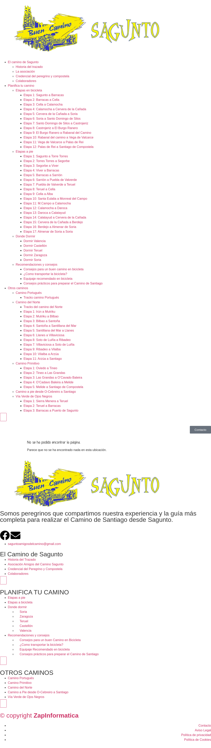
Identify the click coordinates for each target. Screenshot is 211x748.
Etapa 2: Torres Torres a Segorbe (47, 161)
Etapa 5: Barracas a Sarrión (43, 175)
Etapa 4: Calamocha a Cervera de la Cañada (55, 109)
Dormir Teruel (33, 250)
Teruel (24, 621)
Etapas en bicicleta (29, 90)
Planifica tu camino (21, 85)
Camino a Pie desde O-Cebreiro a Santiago (38, 692)
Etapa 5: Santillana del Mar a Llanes (49, 330)
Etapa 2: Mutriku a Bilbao (41, 316)
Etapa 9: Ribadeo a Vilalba (42, 349)
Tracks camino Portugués (41, 297)
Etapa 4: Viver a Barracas (41, 170)
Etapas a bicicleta (20, 602)
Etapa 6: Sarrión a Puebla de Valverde (50, 179)
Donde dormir (17, 607)
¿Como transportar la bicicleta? (45, 274)
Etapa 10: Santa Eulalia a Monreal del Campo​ (55, 198)
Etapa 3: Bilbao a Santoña (42, 321)
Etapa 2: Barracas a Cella (41, 99)
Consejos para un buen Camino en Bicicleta (50, 640)
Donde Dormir (25, 236)
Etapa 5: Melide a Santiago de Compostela (53, 387)
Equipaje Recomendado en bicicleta (45, 649)
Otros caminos (18, 288)
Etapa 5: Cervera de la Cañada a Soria (51, 114)
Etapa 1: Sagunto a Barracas (44, 95)
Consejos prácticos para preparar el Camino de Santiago (63, 283)
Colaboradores (26, 81)
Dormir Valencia (35, 241)
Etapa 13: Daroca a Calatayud (44, 212)
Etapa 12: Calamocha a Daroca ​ (46, 208)
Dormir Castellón (35, 245)
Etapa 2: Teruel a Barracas (42, 405)
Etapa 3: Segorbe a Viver (41, 165)
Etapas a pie (24, 151)
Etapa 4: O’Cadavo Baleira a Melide (48, 382)
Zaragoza (26, 616)
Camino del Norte (28, 302)
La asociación (25, 71)
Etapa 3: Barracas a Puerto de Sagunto (51, 410)
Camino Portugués (29, 292)
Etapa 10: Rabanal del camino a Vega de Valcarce (58, 137)
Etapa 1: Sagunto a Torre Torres (46, 156)
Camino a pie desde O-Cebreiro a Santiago (46, 391)
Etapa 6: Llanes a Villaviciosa (44, 335)
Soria (23, 611)
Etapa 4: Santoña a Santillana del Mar (50, 325)
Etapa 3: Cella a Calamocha (43, 104)
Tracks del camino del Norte (43, 307)
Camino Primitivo (27, 363)
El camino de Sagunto (23, 62)
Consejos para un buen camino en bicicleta (54, 269)
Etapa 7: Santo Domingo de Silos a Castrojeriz (56, 123)
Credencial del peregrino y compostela (42, 76)
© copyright (39, 715)
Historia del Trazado (22, 559)
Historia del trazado (29, 66)
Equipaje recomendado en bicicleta (48, 278)
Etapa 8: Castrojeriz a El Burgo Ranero (51, 128)
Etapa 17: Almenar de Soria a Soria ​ (49, 231)
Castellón (26, 626)
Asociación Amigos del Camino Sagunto (36, 564)
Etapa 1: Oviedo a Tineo (40, 368)
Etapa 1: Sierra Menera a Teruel (46, 401)
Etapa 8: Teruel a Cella (39, 189)
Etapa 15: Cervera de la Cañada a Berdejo (53, 222)
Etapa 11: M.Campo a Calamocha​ (47, 203)
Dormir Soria (32, 259)
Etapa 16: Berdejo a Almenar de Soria (50, 227)
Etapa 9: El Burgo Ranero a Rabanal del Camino (57, 132)
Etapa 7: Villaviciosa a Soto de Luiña (49, 344)
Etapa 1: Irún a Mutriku (39, 311)
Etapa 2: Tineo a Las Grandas (44, 372)
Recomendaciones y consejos (36, 264)
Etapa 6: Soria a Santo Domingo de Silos (52, 118)
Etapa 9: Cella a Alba (38, 194)
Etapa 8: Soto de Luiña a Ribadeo (47, 340)
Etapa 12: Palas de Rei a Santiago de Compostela (59, 147)
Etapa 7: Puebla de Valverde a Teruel (49, 184)
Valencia (25, 630)
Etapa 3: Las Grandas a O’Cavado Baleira (53, 377)
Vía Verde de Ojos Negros (34, 396)
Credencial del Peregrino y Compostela (35, 569)
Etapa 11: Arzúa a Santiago (43, 358)
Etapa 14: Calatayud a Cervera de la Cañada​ (55, 217)
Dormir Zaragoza (35, 255)
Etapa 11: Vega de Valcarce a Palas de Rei (54, 142)
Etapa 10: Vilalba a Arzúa (41, 354)
